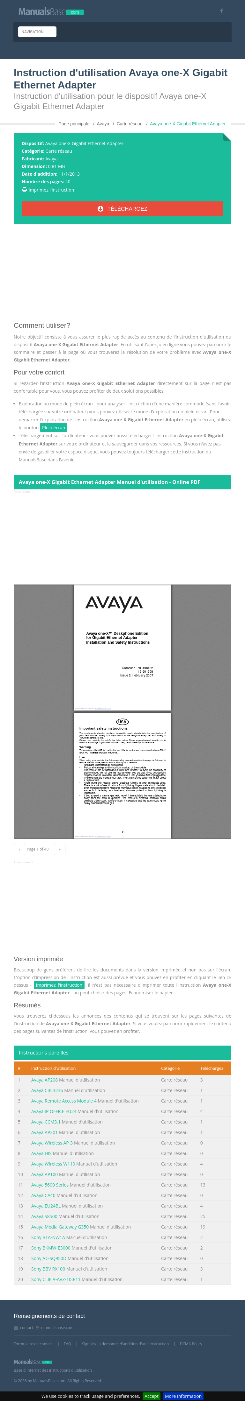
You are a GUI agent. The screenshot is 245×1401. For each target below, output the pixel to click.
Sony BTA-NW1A (48, 1237)
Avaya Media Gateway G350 (60, 1227)
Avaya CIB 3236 (47, 1090)
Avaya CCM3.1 (46, 1122)
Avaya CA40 (43, 1195)
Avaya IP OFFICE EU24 (54, 1111)
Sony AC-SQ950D (48, 1258)
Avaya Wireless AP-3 (52, 1143)
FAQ (67, 1344)
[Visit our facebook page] (219, 11)
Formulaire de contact (33, 1344)
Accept (152, 1396)
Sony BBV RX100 (48, 1269)
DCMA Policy (191, 1344)
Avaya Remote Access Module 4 (64, 1101)
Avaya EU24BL (46, 1206)
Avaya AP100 (44, 1174)
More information (183, 1396)
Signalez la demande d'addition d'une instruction (125, 1344)
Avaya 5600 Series (50, 1185)
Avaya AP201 (44, 1132)
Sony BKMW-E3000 (51, 1248)
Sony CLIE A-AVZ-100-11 (55, 1279)
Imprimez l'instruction (51, 190)
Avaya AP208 (44, 1080)
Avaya (51, 159)
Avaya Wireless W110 (53, 1164)
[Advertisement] (122, 275)
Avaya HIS (41, 1153)
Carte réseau (59, 151)
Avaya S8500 (44, 1216)
